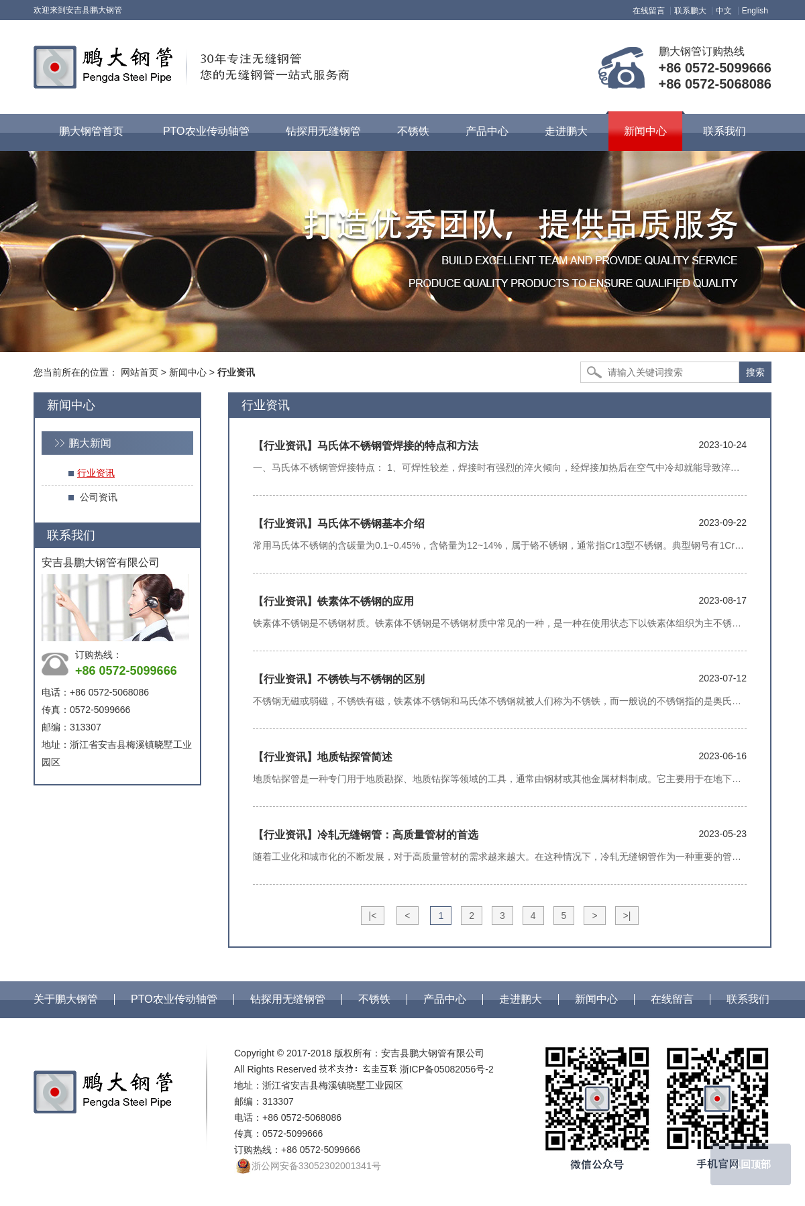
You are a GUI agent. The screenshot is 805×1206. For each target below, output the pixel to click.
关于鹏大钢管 (66, 999)
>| (627, 915)
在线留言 (649, 11)
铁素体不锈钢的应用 (333, 601)
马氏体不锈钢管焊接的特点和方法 (365, 445)
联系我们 (748, 999)
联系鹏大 (690, 11)
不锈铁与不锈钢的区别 (339, 679)
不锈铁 (374, 999)
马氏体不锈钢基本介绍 (339, 523)
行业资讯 (96, 473)
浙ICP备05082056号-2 (447, 1069)
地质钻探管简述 (322, 757)
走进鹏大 (520, 999)
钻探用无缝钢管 (287, 999)
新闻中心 (188, 372)
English (755, 11)
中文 (724, 11)
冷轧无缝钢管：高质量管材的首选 (365, 834)
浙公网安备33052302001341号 (307, 1166)
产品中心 (444, 999)
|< (373, 915)
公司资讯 (98, 497)
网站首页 (139, 372)
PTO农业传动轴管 (174, 999)
